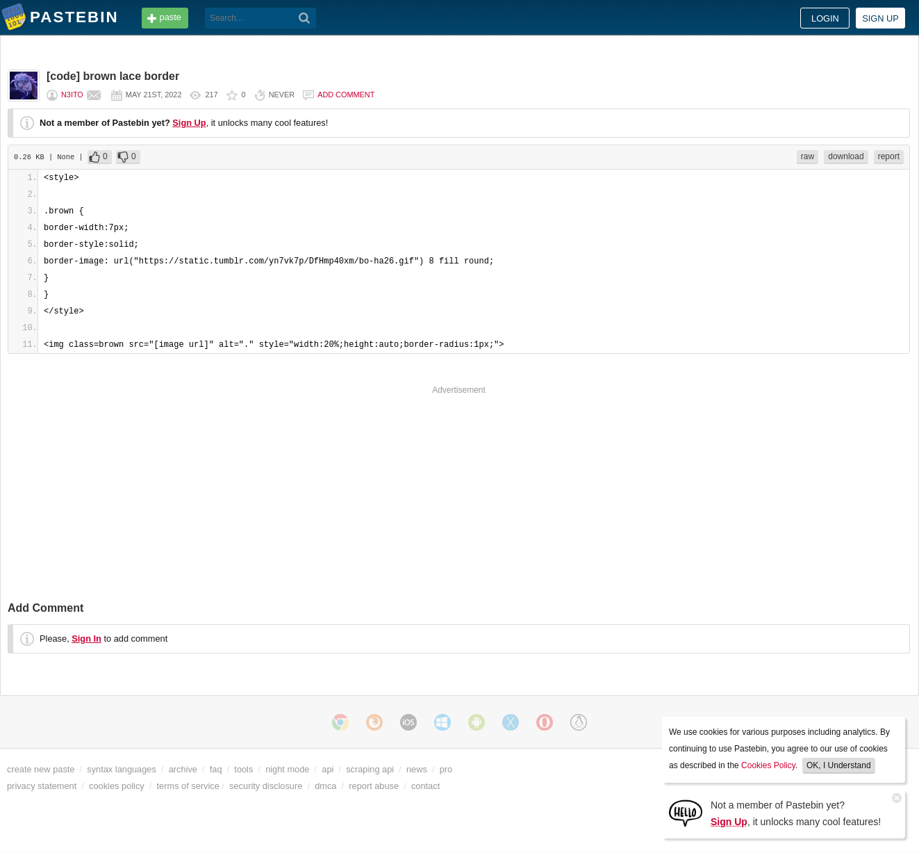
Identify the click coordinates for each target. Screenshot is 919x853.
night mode (287, 769)
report (889, 156)
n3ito (72, 94)
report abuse (374, 786)
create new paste (40, 769)
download (845, 156)
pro (446, 769)
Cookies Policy (768, 765)
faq (216, 769)
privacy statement (41, 786)
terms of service (188, 786)
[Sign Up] (685, 812)
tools (243, 769)
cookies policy (116, 786)
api (327, 769)
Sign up (880, 18)
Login (825, 18)
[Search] (304, 18)
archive (183, 769)
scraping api (370, 769)
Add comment (345, 94)
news (416, 769)
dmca (325, 786)
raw (807, 156)
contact (425, 786)
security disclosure (265, 786)
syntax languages (121, 769)
